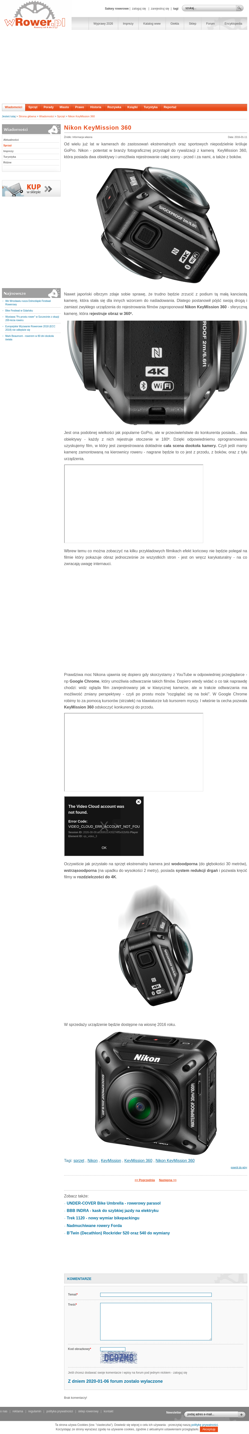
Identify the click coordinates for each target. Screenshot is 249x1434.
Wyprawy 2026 (103, 23)
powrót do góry (239, 1167)
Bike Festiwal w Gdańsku (19, 310)
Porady (49, 107)
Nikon (93, 1160)
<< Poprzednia (144, 1180)
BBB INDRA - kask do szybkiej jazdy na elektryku (113, 1211)
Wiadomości (13, 107)
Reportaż (170, 107)
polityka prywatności (59, 1411)
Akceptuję (208, 1429)
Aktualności (11, 139)
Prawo (79, 107)
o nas (3, 1411)
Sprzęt (33, 107)
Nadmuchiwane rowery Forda (94, 1226)
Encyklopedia (233, 23)
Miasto (64, 107)
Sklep (192, 23)
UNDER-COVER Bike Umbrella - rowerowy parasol (114, 1203)
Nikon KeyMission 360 (81, 116)
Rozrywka (114, 107)
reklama (18, 1411)
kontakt (108, 1411)
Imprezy (128, 23)
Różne (7, 162)
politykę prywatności (204, 1425)
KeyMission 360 (138, 1160)
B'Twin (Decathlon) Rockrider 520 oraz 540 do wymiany (118, 1233)
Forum (210, 23)
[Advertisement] (124, 66)
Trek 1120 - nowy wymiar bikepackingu (103, 1218)
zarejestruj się (160, 8)
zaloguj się (139, 8)
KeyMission (111, 1160)
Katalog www (152, 23)
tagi (175, 8)
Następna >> (167, 1180)
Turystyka (151, 107)
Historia (95, 107)
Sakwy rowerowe (117, 8)
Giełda (175, 23)
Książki (132, 107)
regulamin (34, 1411)
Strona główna (27, 116)
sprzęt (79, 1160)
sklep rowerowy (88, 1411)
